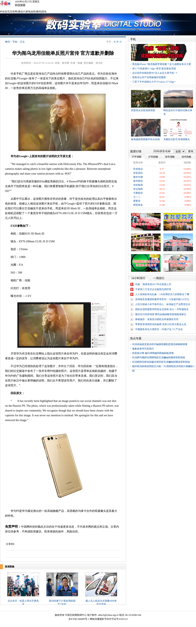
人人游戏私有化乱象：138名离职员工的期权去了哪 (162, 294)
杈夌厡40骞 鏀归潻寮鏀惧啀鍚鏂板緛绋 (153, 353)
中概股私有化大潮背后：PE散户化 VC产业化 (159, 329)
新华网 (65, 63)
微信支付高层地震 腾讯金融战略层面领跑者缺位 (160, 314)
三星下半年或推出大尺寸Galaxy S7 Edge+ (154, 81)
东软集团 (138, 185)
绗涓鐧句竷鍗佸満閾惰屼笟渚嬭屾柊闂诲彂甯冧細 (158, 357)
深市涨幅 (170, 156)
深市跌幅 (186, 156)
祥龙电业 (138, 169)
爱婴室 (136, 201)
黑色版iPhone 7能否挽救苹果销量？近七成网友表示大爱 (161, 64)
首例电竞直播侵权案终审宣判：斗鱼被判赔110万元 (162, 299)
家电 (28, 11)
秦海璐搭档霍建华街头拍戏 (145, 139)
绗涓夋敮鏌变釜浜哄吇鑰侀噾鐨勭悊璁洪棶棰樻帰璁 (159, 344)
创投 (33, 11)
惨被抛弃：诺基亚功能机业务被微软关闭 (156, 319)
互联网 (13, 11)
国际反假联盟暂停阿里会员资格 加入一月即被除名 (162, 309)
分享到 (9, 544)
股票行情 (135, 151)
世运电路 (138, 189)
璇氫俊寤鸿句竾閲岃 (143, 348)
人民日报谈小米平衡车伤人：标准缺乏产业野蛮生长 (162, 304)
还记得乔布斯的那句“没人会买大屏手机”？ (155, 73)
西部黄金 (138, 205)
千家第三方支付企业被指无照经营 (153, 289)
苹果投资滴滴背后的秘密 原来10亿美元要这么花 (160, 324)
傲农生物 (138, 177)
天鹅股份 (138, 193)
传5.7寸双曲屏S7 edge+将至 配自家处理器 (154, 68)
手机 (15, 41)
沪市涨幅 (136, 156)
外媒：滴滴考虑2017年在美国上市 (153, 284)
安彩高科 (138, 173)
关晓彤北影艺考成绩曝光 (176, 139)
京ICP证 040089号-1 (78, 619)
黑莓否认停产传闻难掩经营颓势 (149, 77)
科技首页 (5, 11)
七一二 (136, 197)
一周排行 (158, 278)
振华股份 (138, 181)
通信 (20, 11)
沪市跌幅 (153, 156)
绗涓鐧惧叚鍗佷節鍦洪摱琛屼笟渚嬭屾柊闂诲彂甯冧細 (161, 361)
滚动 (44, 11)
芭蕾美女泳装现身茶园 (143, 110)
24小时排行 (138, 278)
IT (24, 11)
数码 (38, 11)
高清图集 (9, 566)
